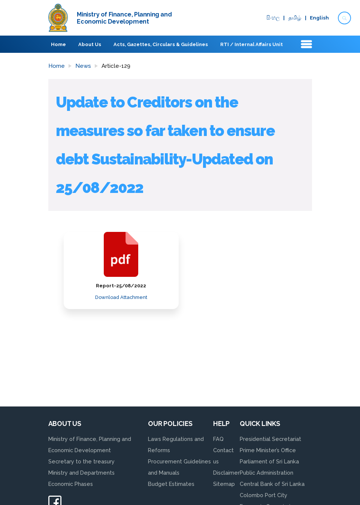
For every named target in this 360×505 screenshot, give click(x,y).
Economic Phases (70, 484)
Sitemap (224, 484)
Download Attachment (121, 297)
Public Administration (266, 472)
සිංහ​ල (273, 18)
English (319, 18)
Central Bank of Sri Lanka (272, 484)
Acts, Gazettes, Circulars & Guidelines (161, 44)
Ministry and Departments (81, 472)
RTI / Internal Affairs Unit (251, 44)
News (83, 66)
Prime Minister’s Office (268, 450)
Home (58, 44)
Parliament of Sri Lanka (269, 461)
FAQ (218, 439)
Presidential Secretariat (270, 439)
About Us (89, 44)
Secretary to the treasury (81, 461)
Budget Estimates (171, 484)
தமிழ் (294, 18)
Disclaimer (226, 472)
